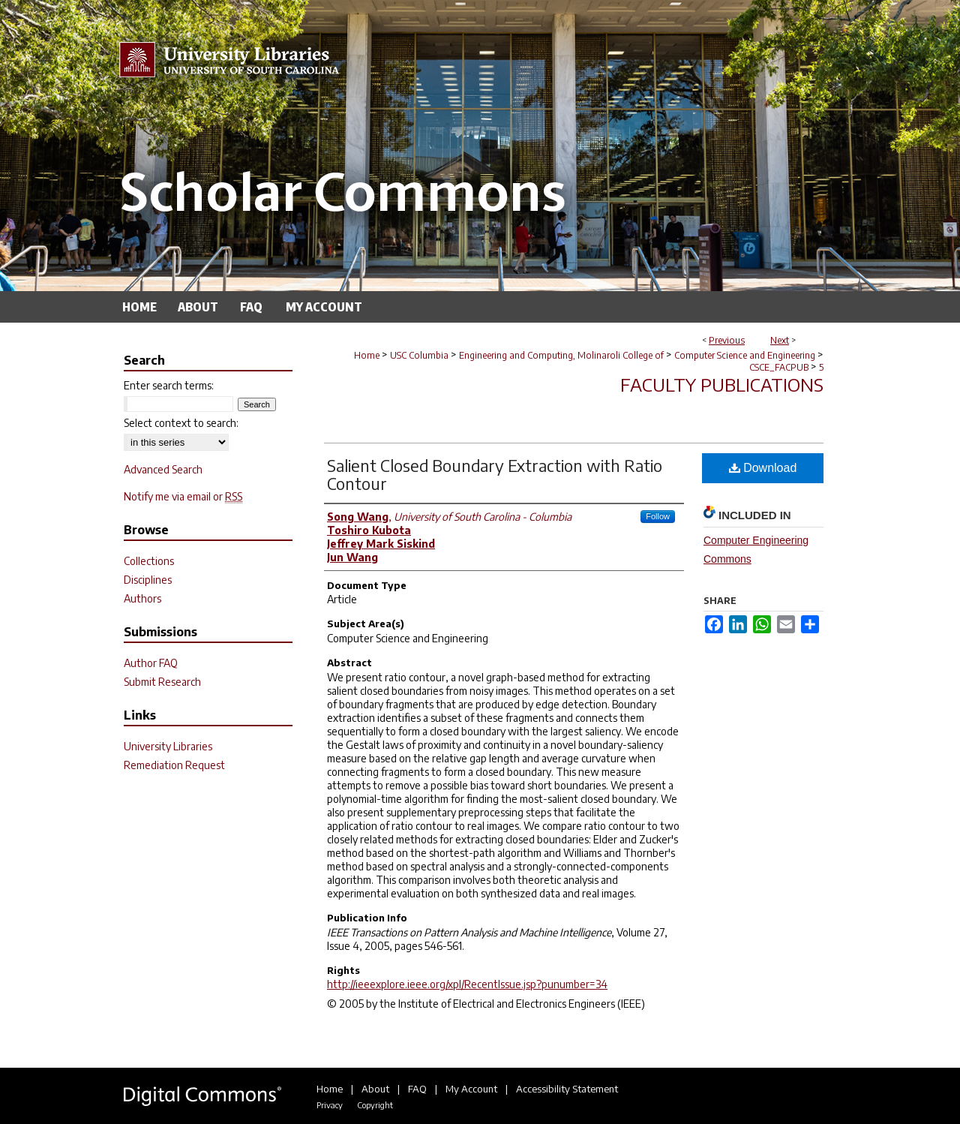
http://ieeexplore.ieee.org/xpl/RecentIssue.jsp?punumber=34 (467, 984)
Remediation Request (174, 765)
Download (763, 467)
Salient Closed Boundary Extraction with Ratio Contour (494, 474)
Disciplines (148, 579)
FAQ (417, 1089)
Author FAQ (151, 663)
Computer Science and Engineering (744, 355)
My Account (471, 1089)
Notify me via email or (183, 496)
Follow (658, 516)
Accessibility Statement (567, 1089)
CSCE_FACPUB (778, 367)
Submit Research (162, 681)
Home (367, 355)
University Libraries (168, 746)
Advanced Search (163, 469)
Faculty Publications (722, 384)
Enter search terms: (169, 385)
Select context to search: (181, 422)
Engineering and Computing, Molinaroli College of (561, 355)
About (375, 1089)
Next (779, 340)
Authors (142, 598)
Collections (149, 560)
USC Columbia (419, 355)
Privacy (329, 1105)
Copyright (375, 1105)
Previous (727, 340)
